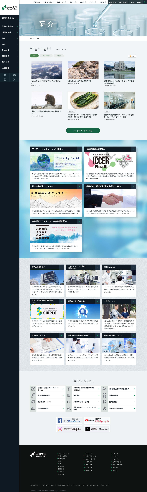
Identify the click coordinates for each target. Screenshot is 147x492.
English (115, 469)
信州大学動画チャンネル (97, 419)
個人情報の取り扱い (63, 484)
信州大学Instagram (69, 427)
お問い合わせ (117, 461)
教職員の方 (103, 2)
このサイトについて (48, 484)
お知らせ (115, 452)
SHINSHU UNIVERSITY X (97, 427)
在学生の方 (93, 2)
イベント (115, 455)
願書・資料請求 (117, 463)
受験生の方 (36, 2)
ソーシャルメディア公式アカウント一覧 (85, 484)
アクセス (115, 466)
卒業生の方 (73, 2)
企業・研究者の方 (48, 2)
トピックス (116, 458)
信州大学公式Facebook (69, 419)
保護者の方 (83, 2)
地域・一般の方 (61, 2)
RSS (132, 56)
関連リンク (105, 484)
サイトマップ (34, 484)
